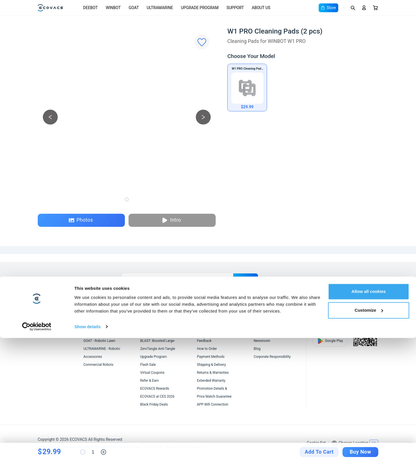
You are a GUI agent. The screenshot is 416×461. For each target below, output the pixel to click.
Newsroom (262, 341)
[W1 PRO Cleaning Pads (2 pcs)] (247, 87)
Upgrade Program (153, 357)
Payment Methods (210, 357)
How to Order (207, 349)
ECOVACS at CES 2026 (157, 396)
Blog (257, 349)
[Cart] (375, 8)
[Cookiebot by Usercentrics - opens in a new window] (37, 450)
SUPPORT (235, 7)
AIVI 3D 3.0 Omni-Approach (160, 333)
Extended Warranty (211, 381)
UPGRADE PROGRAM (199, 7)
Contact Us (205, 333)
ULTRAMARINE (160, 7)
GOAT (134, 7)
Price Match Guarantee (214, 396)
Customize (369, 433)
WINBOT (113, 7)
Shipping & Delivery (211, 365)
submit (246, 279)
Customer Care (208, 325)
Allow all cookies (369, 414)
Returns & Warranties (213, 373)
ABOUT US (261, 7)
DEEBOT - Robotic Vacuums (104, 325)
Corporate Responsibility (272, 357)
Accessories (92, 357)
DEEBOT (90, 7)
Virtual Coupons (152, 373)
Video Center (263, 333)
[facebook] (334, 279)
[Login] (364, 8)
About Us (261, 325)
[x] (354, 279)
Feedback (204, 341)
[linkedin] (344, 279)
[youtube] (364, 279)
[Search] (353, 8)
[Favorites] (202, 42)
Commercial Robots (98, 365)
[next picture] (203, 116)
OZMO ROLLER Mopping (158, 325)
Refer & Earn (149, 381)
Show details (87, 449)
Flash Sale (148, 365)
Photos (81, 220)
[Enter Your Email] (177, 279)
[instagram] (374, 279)
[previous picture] (50, 116)
